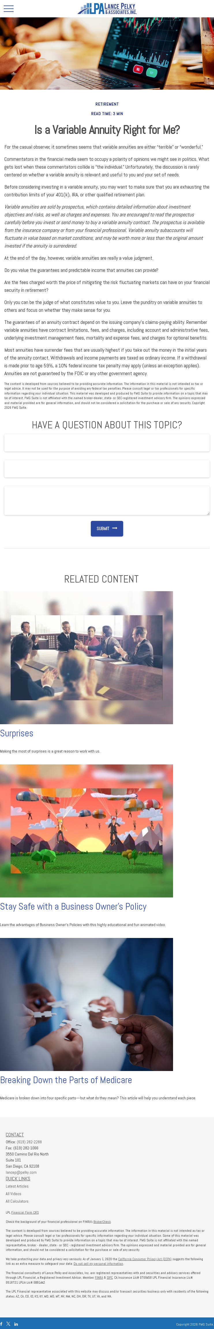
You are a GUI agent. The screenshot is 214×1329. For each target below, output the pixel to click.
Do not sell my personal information (98, 1264)
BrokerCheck (102, 1222)
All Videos (13, 1193)
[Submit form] (100, 529)
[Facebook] (1, 1324)
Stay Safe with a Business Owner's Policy (73, 906)
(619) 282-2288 (29, 1141)
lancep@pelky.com (21, 1172)
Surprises (16, 733)
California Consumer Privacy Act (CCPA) (145, 1259)
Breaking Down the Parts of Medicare (66, 1080)
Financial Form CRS (25, 1212)
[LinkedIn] (16, 1324)
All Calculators (17, 1201)
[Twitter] (8, 1324)
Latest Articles (17, 1186)
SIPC (110, 1277)
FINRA (99, 1277)
